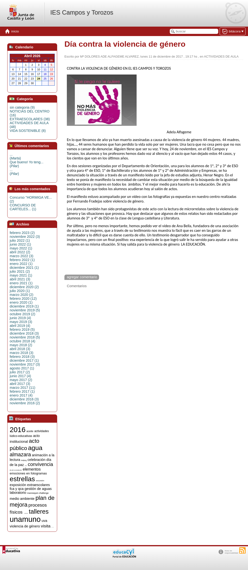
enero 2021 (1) (21, 283)
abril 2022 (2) (20, 252)
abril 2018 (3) (20, 349)
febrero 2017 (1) (22, 391)
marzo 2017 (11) (22, 388)
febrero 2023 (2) (22, 233)
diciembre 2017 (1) (24, 360)
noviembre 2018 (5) (25, 337)
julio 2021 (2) (20, 271)
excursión (40, 481)
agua (35, 447)
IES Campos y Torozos (81, 12)
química (26, 513)
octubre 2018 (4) (22, 341)
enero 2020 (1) (21, 302)
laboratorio (18, 493)
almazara (20, 455)
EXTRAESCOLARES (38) (30, 119)
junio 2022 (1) (20, 244)
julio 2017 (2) (20, 372)
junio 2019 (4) (20, 318)
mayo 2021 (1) (21, 275)
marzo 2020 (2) (21, 295)
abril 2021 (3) (20, 279)
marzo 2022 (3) (21, 256)
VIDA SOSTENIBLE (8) (28, 131)
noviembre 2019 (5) (25, 310)
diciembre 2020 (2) (24, 287)
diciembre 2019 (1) (24, 306)
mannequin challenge (38, 493)
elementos (32, 469)
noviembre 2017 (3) (25, 364)
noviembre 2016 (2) (25, 403)
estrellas (22, 479)
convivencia (40, 464)
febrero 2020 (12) (23, 298)
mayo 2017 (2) (21, 380)
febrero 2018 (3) (22, 357)
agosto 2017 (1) (22, 368)
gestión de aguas (38, 489)
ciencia (26, 465)
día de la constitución (16, 470)
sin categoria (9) (22, 107)
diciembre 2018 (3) (24, 333)
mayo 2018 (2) (21, 345)
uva (44, 521)
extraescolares (38, 485)
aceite (29, 431)
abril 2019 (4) (20, 326)
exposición (18, 485)
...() (15, 156)
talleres (39, 511)
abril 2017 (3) (20, 384)
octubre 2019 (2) (22, 314)
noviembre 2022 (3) (25, 237)
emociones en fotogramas (28, 473)
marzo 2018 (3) (21, 353)
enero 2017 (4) (21, 395)
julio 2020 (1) (20, 291)
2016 (17, 430)
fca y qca (17, 489)
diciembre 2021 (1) (24, 268)
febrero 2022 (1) (22, 260)
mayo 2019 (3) (21, 322)
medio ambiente (22, 499)
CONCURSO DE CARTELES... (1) (23, 207)
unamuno (25, 519)
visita (45, 526)
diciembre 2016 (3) (24, 399)
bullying (24, 460)
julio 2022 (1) (20, 240)
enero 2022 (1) (21, 264)
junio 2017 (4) (20, 376)
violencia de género (25, 526)
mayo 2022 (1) (21, 248)
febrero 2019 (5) (22, 329)
